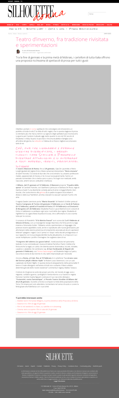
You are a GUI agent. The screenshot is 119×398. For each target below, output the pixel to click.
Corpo (24, 25)
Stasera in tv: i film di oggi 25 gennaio (31, 312)
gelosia (42, 192)
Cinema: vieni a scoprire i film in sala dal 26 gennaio (37, 309)
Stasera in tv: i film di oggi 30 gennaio (31, 303)
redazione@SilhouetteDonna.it (55, 390)
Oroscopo (100, 25)
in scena (33, 129)
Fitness (56, 25)
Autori (27, 366)
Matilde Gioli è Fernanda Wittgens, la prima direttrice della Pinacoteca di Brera (47, 301)
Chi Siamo (20, 366)
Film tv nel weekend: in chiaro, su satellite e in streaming (39, 306)
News (15, 34)
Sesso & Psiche (88, 25)
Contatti (39, 366)
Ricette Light (35, 29)
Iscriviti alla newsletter (100, 9)
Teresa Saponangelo (45, 251)
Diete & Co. (65, 25)
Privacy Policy (62, 366)
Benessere (76, 25)
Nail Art (40, 25)
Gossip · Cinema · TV (15, 1)
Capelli (32, 25)
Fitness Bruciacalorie (83, 29)
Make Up (10, 25)
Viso (17, 25)
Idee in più (15, 29)
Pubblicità (47, 366)
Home (10, 34)
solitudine (38, 141)
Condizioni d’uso (73, 366)
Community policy (85, 366)
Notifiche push (97, 366)
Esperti (33, 366)
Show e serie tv (22, 34)
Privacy (53, 366)
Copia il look (56, 29)
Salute (109, 25)
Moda (48, 25)
